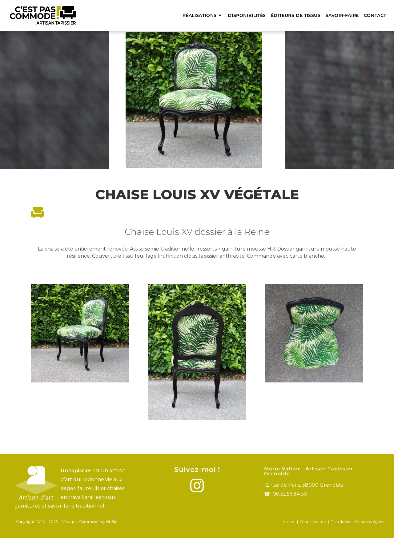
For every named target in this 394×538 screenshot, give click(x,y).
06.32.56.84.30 (290, 494)
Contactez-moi (313, 521)
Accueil (289, 521)
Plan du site (341, 521)
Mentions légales (369, 521)
